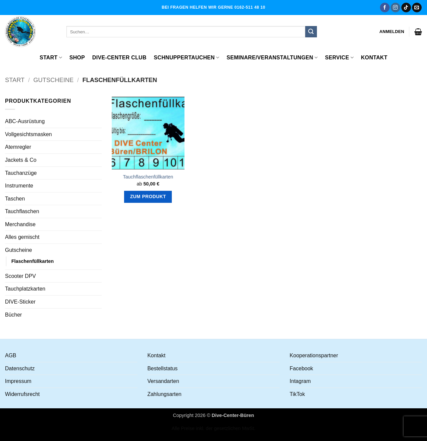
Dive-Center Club (119, 57)
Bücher (13, 315)
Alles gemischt (22, 237)
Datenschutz (20, 368)
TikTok (297, 394)
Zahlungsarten (164, 394)
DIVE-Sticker (20, 302)
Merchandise (20, 224)
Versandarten (163, 381)
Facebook (301, 368)
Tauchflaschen (22, 211)
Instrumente (19, 185)
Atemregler (18, 147)
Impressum (18, 381)
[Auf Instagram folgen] (395, 8)
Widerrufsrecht (22, 394)
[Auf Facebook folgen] (385, 8)
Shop (77, 57)
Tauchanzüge (21, 173)
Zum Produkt (148, 196)
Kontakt (374, 57)
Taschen (15, 198)
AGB (10, 355)
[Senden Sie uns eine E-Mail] (417, 8)
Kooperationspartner (314, 355)
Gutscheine (53, 79)
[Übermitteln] (311, 31)
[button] (391, 32)
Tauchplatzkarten (25, 289)
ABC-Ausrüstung (25, 121)
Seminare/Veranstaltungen (272, 57)
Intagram (300, 381)
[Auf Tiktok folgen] (406, 8)
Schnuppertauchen (186, 57)
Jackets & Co (20, 160)
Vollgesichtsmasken (28, 134)
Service (339, 57)
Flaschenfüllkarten (32, 261)
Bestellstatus (162, 368)
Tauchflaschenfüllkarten (148, 176)
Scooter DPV (20, 276)
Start (51, 57)
